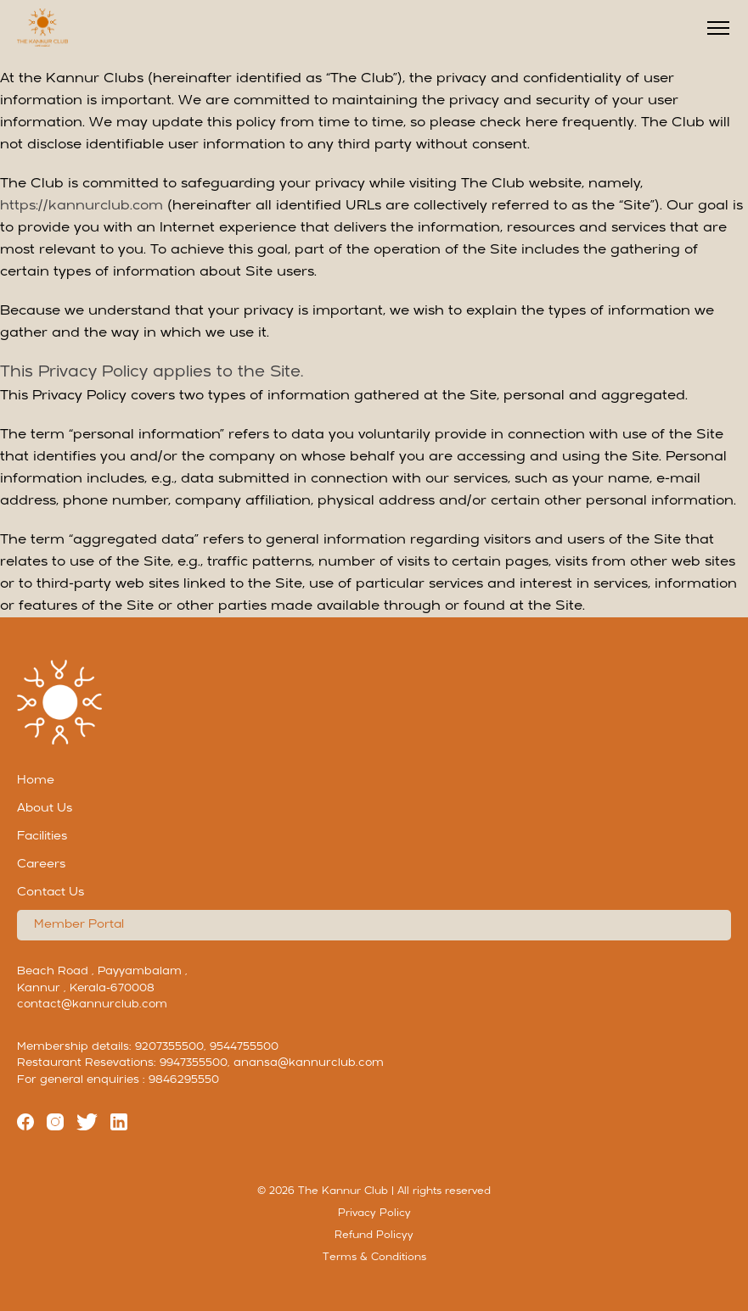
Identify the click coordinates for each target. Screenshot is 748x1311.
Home (35, 780)
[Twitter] (87, 1125)
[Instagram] (55, 1125)
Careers (41, 864)
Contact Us (50, 892)
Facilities (42, 836)
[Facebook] (25, 1125)
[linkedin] (118, 1125)
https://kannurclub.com (81, 206)
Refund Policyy (374, 1235)
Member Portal (79, 924)
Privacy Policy (374, 1213)
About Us (44, 808)
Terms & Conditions (374, 1257)
